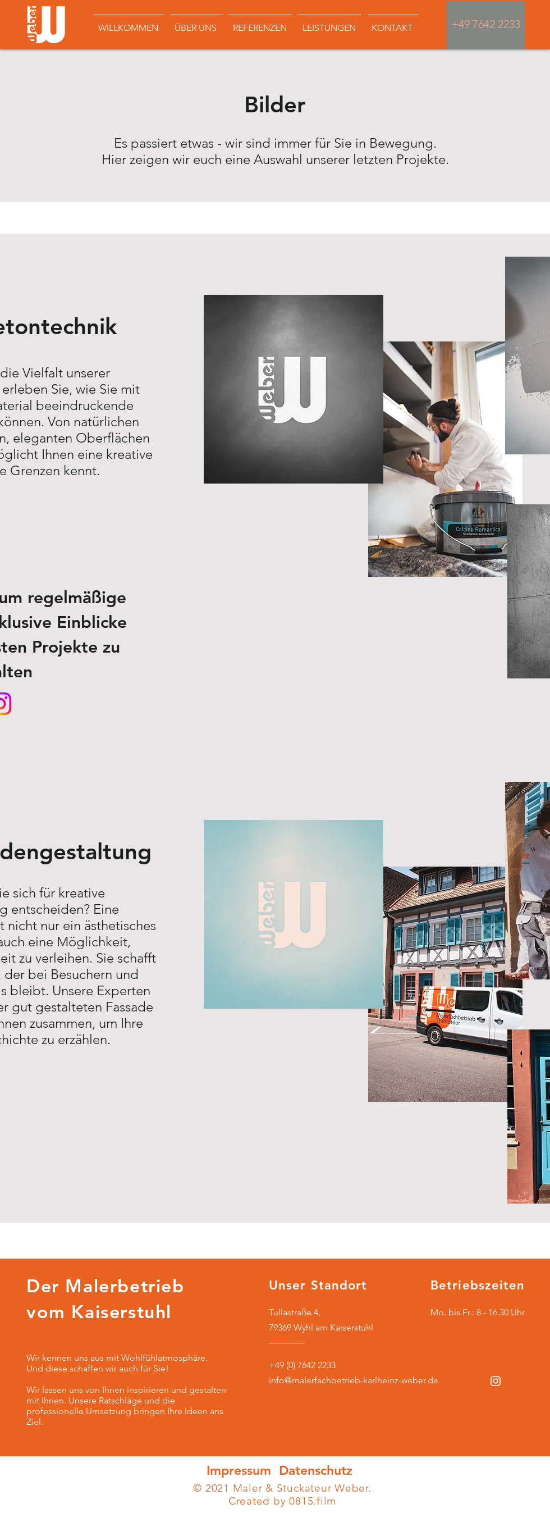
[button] (260, 23)
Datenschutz (315, 1470)
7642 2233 (496, 24)
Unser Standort (318, 1285)
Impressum (241, 1470)
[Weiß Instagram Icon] (495, 1381)
